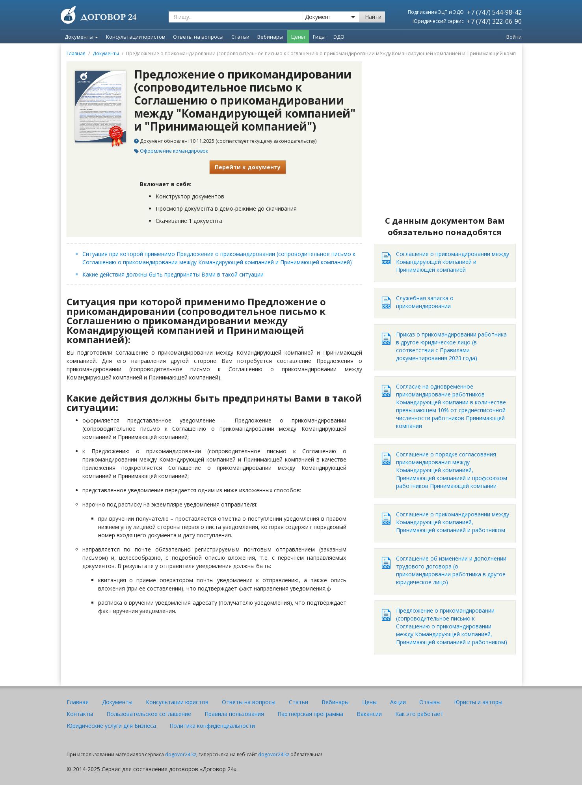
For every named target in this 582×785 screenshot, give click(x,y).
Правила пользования (234, 714)
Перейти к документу (248, 167)
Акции (398, 702)
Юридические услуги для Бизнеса (111, 725)
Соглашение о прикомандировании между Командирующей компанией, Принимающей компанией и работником (452, 522)
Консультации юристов (177, 702)
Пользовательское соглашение (148, 714)
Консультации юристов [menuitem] (135, 36)
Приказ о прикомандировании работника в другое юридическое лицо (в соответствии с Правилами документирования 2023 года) (451, 346)
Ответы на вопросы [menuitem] (198, 36)
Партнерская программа (310, 714)
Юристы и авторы (478, 702)
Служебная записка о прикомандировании (425, 302)
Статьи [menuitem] (240, 36)
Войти (514, 36)
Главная (76, 53)
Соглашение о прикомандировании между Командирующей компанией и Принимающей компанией (452, 261)
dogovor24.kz (180, 754)
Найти (373, 17)
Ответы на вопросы (248, 702)
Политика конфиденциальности (212, 725)
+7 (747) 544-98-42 (494, 12)
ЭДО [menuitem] (338, 36)
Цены (369, 702)
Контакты (80, 714)
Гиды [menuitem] (319, 36)
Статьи (298, 702)
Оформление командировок (174, 151)
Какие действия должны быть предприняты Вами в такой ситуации (173, 274)
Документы (81, 36)
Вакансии (369, 714)
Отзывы (430, 702)
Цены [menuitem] (298, 36)
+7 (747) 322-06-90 (494, 21)
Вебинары (335, 702)
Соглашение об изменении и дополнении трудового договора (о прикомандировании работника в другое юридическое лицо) (451, 570)
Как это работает (419, 714)
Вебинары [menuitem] (270, 36)
